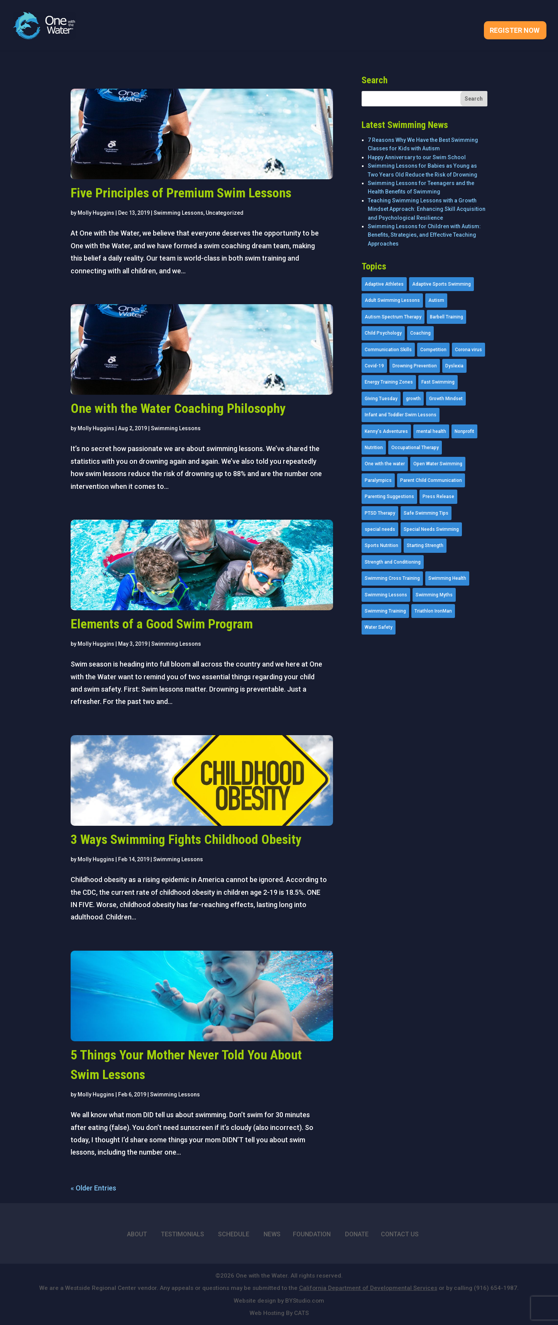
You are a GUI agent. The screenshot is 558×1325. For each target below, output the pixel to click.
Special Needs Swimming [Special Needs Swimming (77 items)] (431, 529)
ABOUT (137, 1234)
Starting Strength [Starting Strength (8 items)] (425, 545)
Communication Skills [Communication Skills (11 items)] (388, 349)
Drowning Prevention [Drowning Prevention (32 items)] (414, 366)
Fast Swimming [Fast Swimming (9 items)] (438, 382)
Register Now (514, 31)
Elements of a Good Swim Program (162, 623)
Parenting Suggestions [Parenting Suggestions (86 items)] (389, 496)
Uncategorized (224, 213)
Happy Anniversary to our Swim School (417, 157)
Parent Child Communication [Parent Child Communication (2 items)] (431, 480)
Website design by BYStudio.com (279, 1300)
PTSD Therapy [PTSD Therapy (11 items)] (380, 513)
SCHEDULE (233, 1234)
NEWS (272, 1234)
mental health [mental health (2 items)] (431, 431)
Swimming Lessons (178, 213)
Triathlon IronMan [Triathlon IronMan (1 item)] (433, 611)
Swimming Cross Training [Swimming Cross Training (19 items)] (392, 578)
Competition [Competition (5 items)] (433, 349)
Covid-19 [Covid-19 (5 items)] (374, 366)
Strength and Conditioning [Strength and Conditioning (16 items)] (393, 562)
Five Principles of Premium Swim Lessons (181, 192)
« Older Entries (93, 1188)
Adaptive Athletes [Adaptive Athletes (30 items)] (384, 284)
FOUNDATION (312, 1234)
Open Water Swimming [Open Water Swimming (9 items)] (437, 463)
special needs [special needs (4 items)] (380, 529)
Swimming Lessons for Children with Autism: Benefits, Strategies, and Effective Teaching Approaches (424, 235)
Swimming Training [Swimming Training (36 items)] (385, 611)
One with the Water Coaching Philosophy (178, 408)
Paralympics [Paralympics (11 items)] (378, 480)
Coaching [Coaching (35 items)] (420, 333)
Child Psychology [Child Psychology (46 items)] (383, 333)
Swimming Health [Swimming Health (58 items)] (447, 578)
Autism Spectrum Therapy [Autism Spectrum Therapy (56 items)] (393, 317)
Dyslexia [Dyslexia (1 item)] (454, 366)
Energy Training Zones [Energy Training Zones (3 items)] (389, 382)
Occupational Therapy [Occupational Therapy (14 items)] (415, 447)
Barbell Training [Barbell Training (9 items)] (446, 317)
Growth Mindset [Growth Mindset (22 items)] (446, 398)
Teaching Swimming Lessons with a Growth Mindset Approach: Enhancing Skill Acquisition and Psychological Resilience (426, 209)
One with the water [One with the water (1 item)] (385, 463)
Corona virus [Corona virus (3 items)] (468, 349)
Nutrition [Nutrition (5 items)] (374, 447)
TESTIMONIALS (182, 1234)
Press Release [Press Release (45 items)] (438, 496)
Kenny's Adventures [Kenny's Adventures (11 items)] (386, 431)
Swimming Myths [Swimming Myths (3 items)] (434, 595)
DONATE (357, 1234)
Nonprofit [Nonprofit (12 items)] (464, 431)
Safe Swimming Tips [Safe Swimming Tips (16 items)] (426, 513)
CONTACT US (400, 1234)
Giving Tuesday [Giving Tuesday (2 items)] (381, 398)
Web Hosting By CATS (279, 1313)
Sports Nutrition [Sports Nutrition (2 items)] (381, 545)
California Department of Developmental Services (368, 1288)
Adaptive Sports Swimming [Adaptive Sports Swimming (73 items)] (441, 284)
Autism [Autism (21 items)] (436, 300)
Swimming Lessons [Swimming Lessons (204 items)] (386, 595)
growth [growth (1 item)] (413, 398)
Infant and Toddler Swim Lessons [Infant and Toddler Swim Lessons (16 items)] (400, 415)
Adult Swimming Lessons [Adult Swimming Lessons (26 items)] (392, 300)
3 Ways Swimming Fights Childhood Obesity (186, 839)
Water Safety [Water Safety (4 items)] (378, 627)
